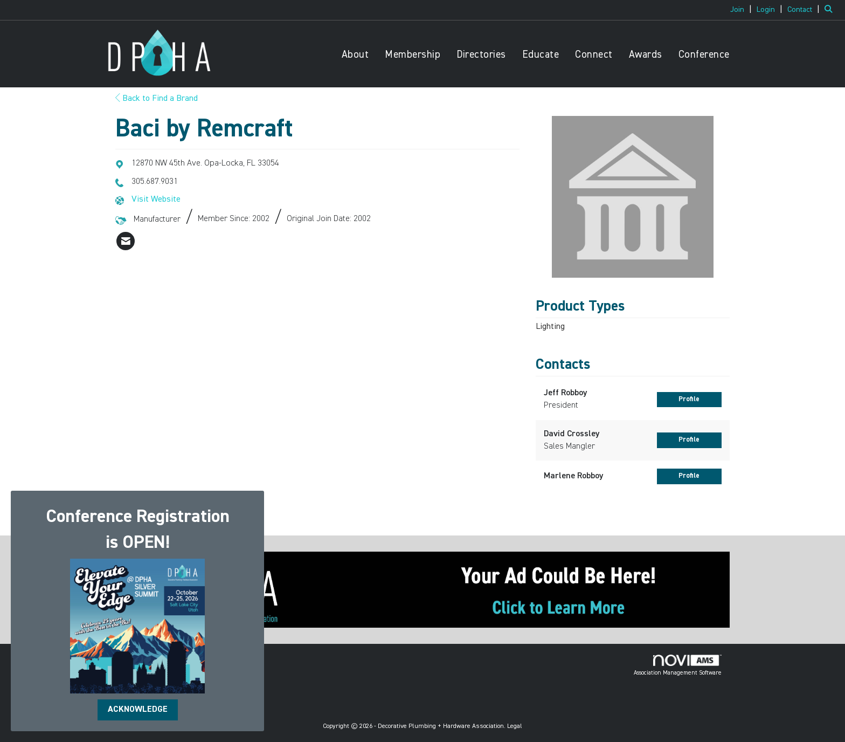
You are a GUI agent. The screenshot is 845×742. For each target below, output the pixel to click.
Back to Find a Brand (156, 98)
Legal (514, 726)
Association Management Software (678, 665)
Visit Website (156, 199)
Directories (481, 55)
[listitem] (742, 9)
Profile (688, 399)
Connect (594, 55)
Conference (704, 55)
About (355, 55)
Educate (540, 55)
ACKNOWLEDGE (138, 709)
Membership (412, 55)
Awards (645, 55)
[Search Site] (831, 9)
